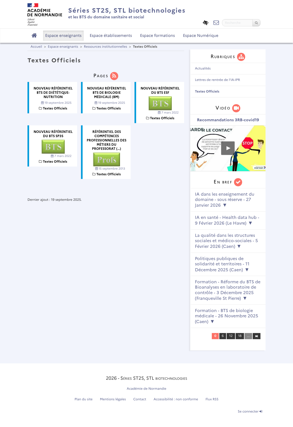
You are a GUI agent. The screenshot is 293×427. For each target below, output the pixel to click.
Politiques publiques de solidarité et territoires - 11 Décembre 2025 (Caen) (222, 264)
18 (240, 336)
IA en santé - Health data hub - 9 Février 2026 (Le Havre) (227, 220)
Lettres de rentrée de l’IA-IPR (217, 80)
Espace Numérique (200, 35)
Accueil (36, 47)
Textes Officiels (207, 92)
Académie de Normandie (146, 389)
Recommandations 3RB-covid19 (228, 119)
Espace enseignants (63, 35)
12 (231, 336)
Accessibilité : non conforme (176, 399)
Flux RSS (212, 399)
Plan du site (83, 399)
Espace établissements (111, 35)
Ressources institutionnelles (105, 47)
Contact (139, 399)
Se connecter (250, 412)
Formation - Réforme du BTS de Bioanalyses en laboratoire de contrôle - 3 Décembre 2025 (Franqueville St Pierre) (227, 290)
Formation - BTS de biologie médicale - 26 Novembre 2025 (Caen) (226, 316)
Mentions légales (113, 399)
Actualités (203, 69)
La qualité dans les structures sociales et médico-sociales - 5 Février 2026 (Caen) (226, 241)
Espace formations (157, 35)
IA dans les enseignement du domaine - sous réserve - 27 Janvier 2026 (224, 200)
